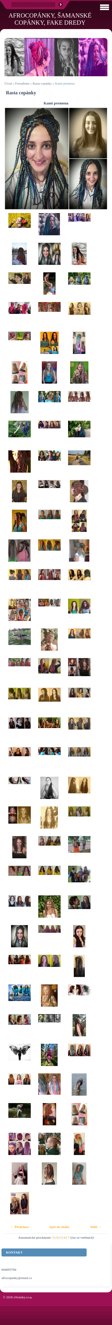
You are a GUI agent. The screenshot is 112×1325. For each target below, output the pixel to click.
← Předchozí (19, 1227)
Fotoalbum (22, 83)
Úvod (8, 83)
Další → (96, 1227)
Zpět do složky (59, 1227)
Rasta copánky (42, 83)
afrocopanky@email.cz (16, 1278)
